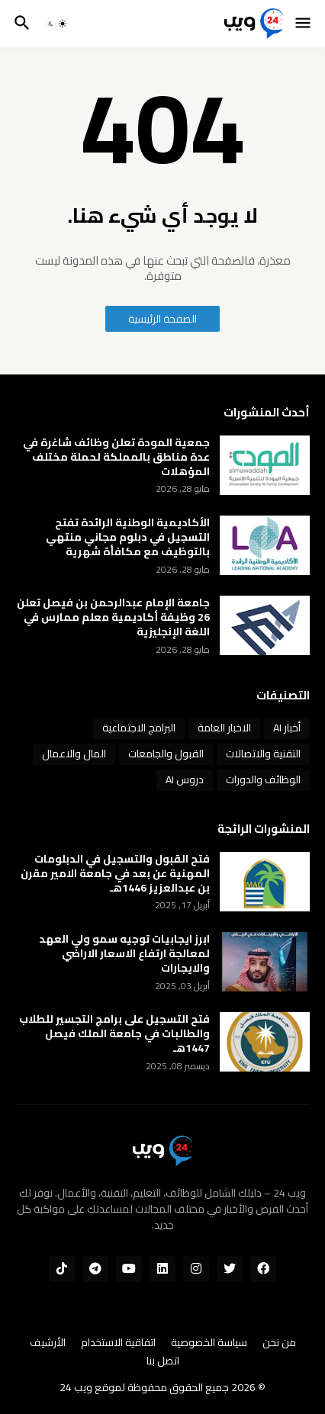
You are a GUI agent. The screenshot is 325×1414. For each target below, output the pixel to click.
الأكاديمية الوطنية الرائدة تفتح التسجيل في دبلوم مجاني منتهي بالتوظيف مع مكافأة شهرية (128, 537)
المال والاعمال (74, 753)
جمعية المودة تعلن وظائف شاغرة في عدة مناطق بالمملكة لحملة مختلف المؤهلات (116, 457)
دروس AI (185, 779)
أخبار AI (287, 728)
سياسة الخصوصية (209, 1343)
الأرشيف (48, 1343)
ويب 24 (76, 1387)
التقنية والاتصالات (263, 753)
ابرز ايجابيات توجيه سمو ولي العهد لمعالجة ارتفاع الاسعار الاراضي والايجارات (124, 953)
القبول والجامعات (166, 753)
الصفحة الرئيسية (162, 319)
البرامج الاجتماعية (138, 728)
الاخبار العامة (224, 728)
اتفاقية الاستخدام (118, 1343)
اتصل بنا (162, 1361)
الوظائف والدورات (263, 779)
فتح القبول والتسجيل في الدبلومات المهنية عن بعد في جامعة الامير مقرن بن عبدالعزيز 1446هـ (115, 873)
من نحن (279, 1343)
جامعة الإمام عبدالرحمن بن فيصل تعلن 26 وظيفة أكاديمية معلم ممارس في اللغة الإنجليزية (113, 617)
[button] (304, 24)
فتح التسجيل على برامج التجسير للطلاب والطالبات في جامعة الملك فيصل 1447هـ (114, 1034)
